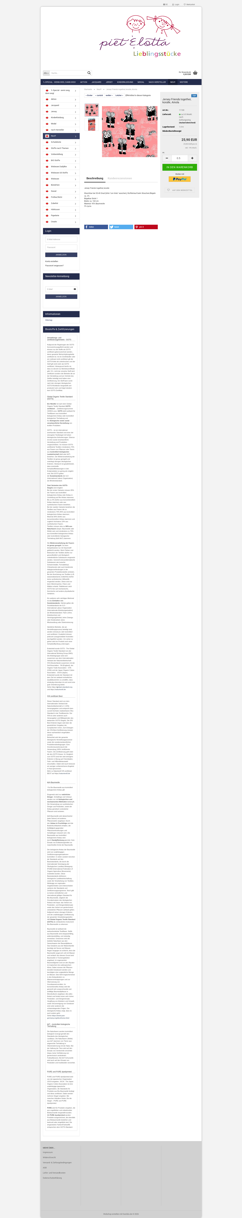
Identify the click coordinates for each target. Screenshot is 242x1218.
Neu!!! (172, 82)
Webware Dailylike (56, 166)
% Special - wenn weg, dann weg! (59, 82)
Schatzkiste (53, 142)
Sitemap (48, 320)
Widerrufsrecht (49, 1157)
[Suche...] (46, 73)
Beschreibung (94, 178)
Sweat (50, 191)
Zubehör (51, 203)
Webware (52, 178)
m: (163, 152)
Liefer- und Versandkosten (54, 1173)
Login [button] (175, 4)
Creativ (51, 221)
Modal (141, 82)
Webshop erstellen (111, 1214)
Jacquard (96, 82)
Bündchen (52, 185)
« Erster (89, 95)
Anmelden (61, 255)
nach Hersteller (157, 82)
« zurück (99, 95)
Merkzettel (189, 4)
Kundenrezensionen (120, 178)
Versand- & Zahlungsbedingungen (57, 1162)
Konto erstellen (51, 261)
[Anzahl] (179, 158)
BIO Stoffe (52, 160)
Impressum (48, 1152)
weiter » (109, 95)
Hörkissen (52, 209)
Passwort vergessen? (54, 265)
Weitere (184, 82)
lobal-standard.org (65, 687)
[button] (165, 4)
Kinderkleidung (125, 82)
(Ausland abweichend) (187, 123)
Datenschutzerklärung (52, 1178)
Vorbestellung (54, 154)
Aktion (83, 82)
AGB (45, 1168)
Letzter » (119, 95)
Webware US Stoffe (56, 172)
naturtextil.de (60, 689)
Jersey (109, 82)
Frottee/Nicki (53, 197)
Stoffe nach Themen (57, 148)
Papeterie (52, 215)
